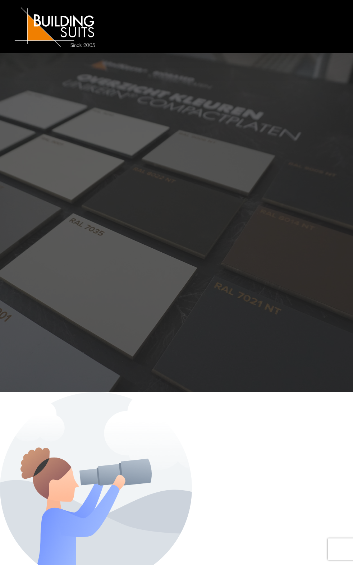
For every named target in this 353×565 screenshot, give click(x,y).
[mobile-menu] (318, 26)
